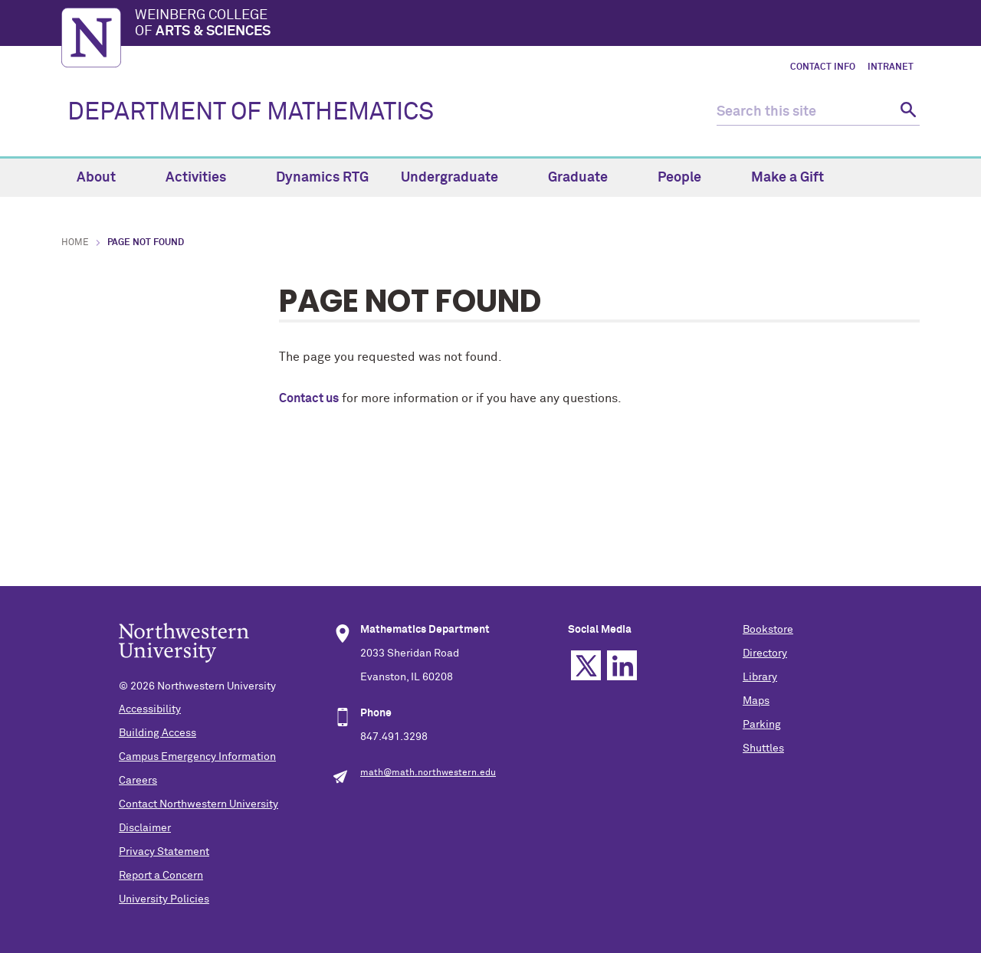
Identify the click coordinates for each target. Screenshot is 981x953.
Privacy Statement (164, 852)
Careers (138, 780)
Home (75, 242)
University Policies (164, 899)
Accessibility (150, 709)
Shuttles (763, 748)
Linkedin (622, 665)
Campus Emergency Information (197, 757)
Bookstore (768, 629)
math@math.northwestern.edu (428, 773)
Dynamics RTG (322, 178)
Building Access (157, 733)
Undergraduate (458, 178)
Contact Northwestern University (198, 804)
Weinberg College (527, 24)
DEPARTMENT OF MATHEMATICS (250, 112)
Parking (762, 724)
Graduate (586, 178)
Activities (205, 178)
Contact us (309, 398)
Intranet (891, 67)
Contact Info (822, 67)
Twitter (586, 665)
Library (760, 677)
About (105, 178)
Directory (765, 653)
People (688, 178)
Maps (756, 701)
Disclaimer (145, 828)
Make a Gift (787, 178)
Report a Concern (161, 875)
